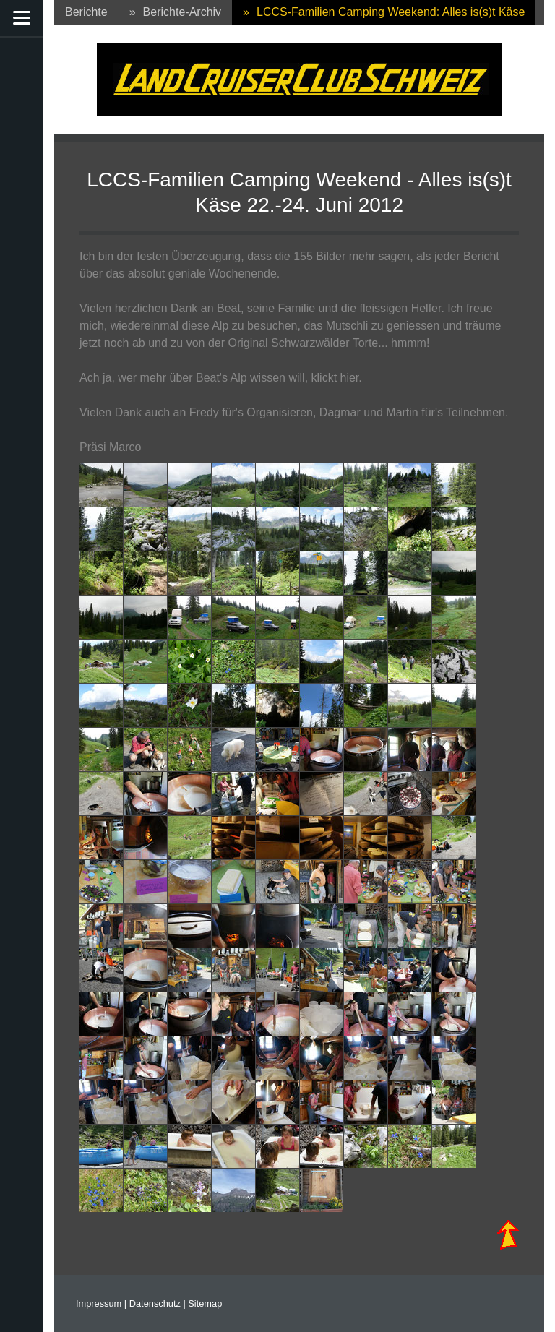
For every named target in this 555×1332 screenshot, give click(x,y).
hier (349, 377)
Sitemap (205, 1303)
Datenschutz (155, 1303)
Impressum (98, 1303)
